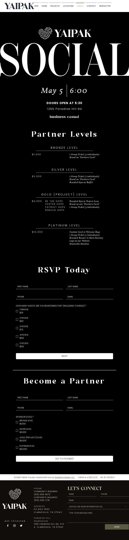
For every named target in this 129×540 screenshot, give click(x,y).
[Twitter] (21, 525)
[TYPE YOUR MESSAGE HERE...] (98, 517)
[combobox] (98, 506)
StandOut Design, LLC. (65, 477)
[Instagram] (14, 525)
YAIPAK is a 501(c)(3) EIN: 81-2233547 (96, 477)
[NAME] (81, 494)
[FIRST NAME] (38, 286)
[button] (68, 5)
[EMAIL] (88, 296)
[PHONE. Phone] (38, 296)
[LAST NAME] (88, 286)
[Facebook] (7, 525)
